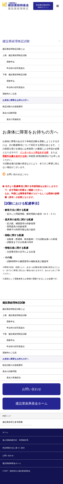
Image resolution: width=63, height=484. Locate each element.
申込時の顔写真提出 (16, 68)
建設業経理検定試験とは (14, 49)
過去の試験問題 (10, 113)
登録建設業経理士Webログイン (43, 6)
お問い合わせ (31, 389)
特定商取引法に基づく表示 (14, 448)
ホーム (5, 432)
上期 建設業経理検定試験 (15, 55)
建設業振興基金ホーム (32, 403)
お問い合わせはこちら (18, 174)
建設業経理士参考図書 (13, 422)
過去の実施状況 (14, 119)
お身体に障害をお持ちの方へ (16, 100)
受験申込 (11, 62)
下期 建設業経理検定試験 (15, 74)
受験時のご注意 (10, 94)
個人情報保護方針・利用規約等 (15, 440)
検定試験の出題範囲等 (13, 106)
